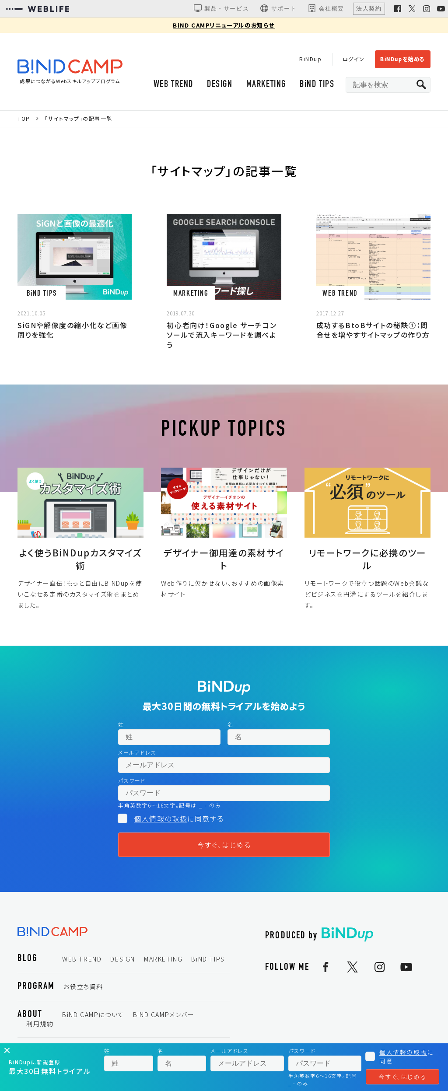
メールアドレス (137, 752)
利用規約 (39, 1023)
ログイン (354, 59)
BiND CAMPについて (93, 1014)
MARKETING (266, 85)
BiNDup (310, 59)
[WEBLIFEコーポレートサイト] (37, 8)
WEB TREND (173, 85)
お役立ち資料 (83, 986)
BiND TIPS (317, 85)
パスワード (132, 780)
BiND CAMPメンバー (164, 1014)
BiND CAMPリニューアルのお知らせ (224, 25)
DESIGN (220, 85)
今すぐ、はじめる (224, 844)
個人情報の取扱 (160, 818)
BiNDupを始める (402, 59)
